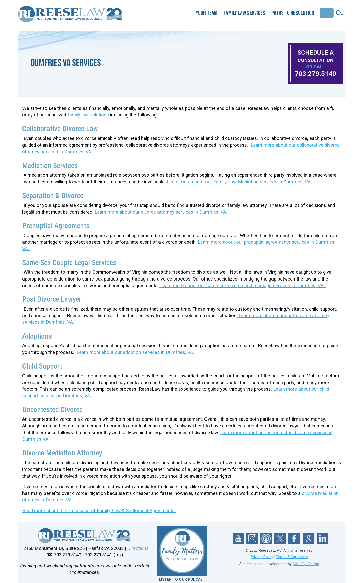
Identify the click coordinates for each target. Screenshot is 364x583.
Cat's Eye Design (306, 564)
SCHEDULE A (315, 56)
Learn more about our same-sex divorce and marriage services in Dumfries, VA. (242, 285)
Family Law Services (244, 13)
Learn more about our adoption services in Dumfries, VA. (136, 352)
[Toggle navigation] (327, 13)
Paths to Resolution (292, 13)
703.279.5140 (315, 73)
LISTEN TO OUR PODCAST (182, 579)
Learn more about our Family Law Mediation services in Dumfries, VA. (239, 182)
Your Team (206, 13)
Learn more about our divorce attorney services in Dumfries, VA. (161, 212)
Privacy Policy (262, 557)
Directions (138, 548)
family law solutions (88, 115)
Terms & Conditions (292, 557)
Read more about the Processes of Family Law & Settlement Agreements (99, 511)
